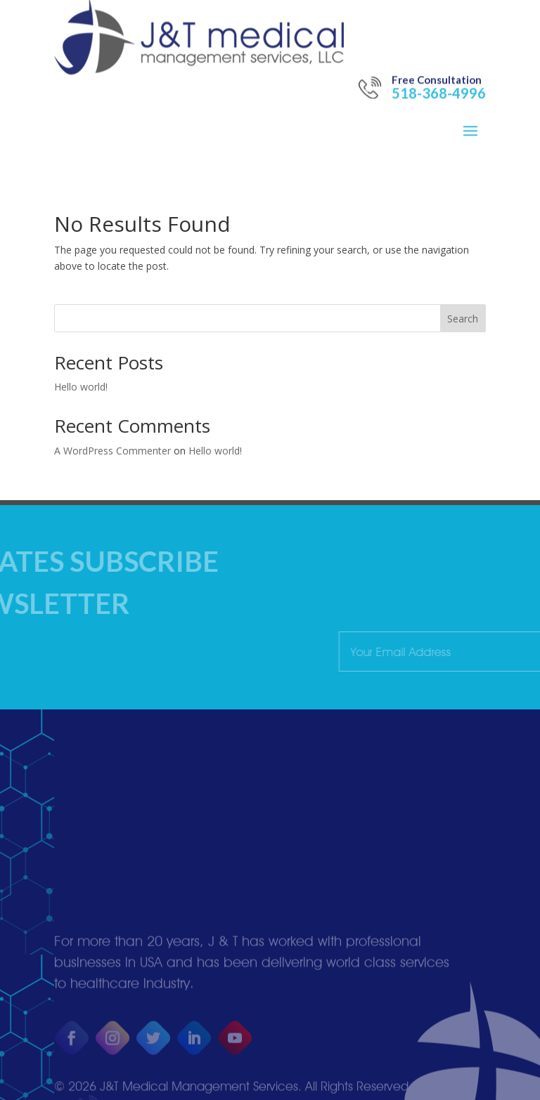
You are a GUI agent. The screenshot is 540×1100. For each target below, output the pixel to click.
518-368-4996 (439, 65)
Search (462, 318)
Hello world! (81, 386)
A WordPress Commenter (112, 450)
